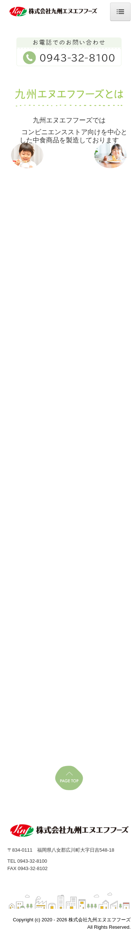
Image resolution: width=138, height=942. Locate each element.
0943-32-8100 (32, 861)
